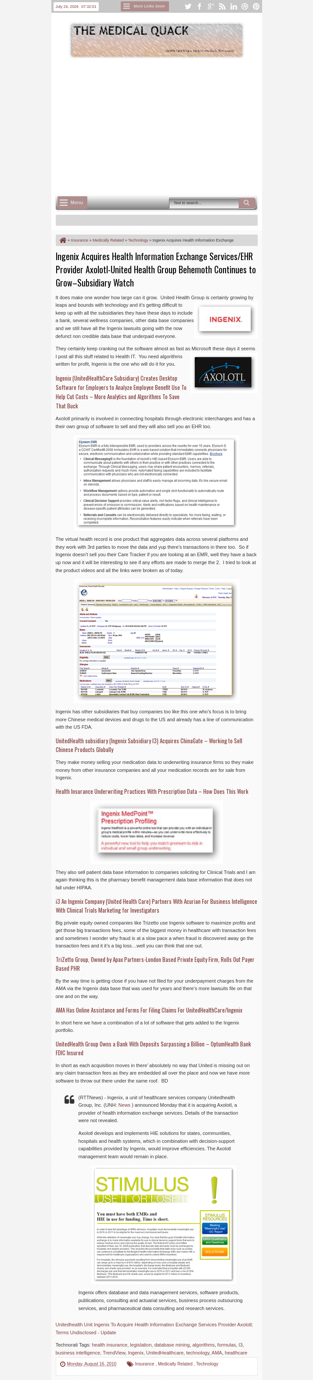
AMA (217, 1352)
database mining (172, 1344)
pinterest (256, 6)
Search (247, 203)
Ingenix (135, 1352)
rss (222, 6)
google (210, 6)
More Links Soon (149, 6)
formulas (226, 1344)
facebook (199, 6)
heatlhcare (236, 1352)
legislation (140, 1344)
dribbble (245, 6)
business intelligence (78, 1352)
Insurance (145, 1364)
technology (197, 1352)
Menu (77, 202)
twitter (188, 6)
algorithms (203, 1344)
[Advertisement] (184, 125)
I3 (240, 1344)
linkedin (233, 6)
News (125, 1105)
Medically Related (176, 1364)
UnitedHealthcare (164, 1352)
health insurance (109, 1344)
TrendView (114, 1352)
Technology (207, 1364)
